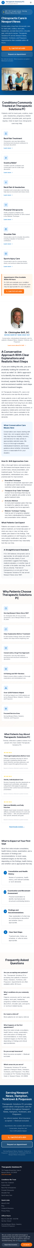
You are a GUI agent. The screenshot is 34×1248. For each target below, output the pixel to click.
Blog (2, 1206)
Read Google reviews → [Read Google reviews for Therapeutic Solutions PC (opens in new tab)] (17, 828)
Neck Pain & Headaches (8, 1187)
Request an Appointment (17, 54)
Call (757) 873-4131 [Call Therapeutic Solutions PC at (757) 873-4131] (17, 48)
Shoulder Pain (5, 1193)
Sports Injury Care (6, 1195)
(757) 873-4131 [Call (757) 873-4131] (6, 1174)
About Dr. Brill (5, 1203)
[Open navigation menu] (31, 2)
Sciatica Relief (5, 1185)
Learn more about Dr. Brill (17, 346)
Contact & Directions (7, 1208)
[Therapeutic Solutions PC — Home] (12, 2)
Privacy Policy (5, 1211)
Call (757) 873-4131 (14, 292)
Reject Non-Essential (11, 1244)
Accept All (26, 1244)
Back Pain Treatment (7, 1182)
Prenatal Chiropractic (7, 1190)
